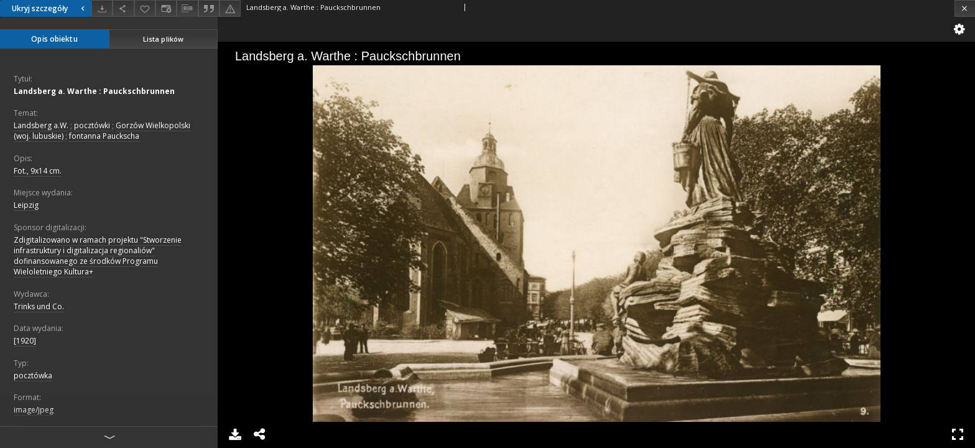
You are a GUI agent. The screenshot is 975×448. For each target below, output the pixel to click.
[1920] (25, 340)
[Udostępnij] (123, 8)
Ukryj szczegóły (50, 8)
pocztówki (92, 125)
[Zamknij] (964, 8)
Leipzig (26, 205)
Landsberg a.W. (41, 125)
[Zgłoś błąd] (230, 8)
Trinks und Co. (39, 306)
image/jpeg (33, 409)
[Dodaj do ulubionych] (144, 8)
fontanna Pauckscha (104, 136)
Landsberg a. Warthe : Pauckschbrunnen (94, 91)
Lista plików (163, 39)
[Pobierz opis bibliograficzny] (187, 8)
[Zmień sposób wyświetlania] (166, 8)
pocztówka (33, 375)
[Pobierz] (102, 8)
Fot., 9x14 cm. (38, 171)
